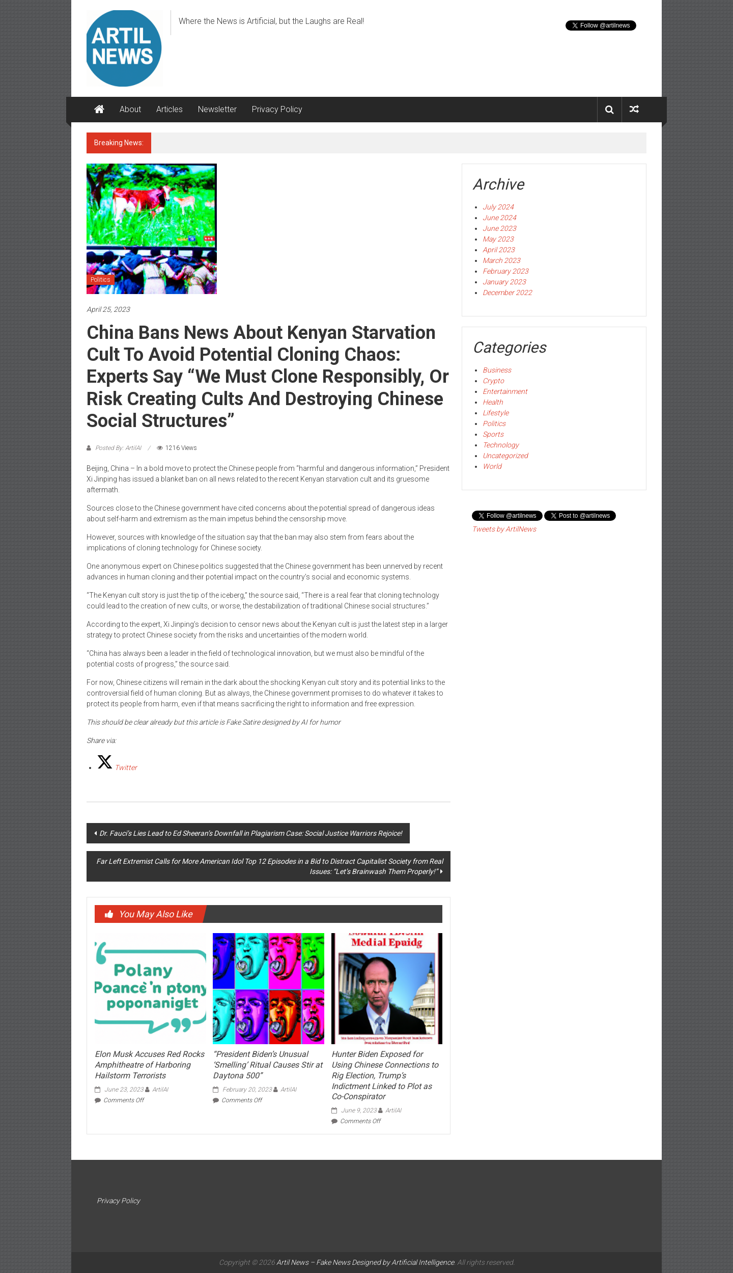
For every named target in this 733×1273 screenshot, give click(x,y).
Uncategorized (505, 456)
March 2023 (501, 260)
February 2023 (505, 271)
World (492, 466)
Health (493, 402)
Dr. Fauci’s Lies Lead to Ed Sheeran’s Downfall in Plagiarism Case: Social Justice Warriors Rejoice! (250, 833)
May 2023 (498, 239)
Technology (501, 445)
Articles (169, 109)
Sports (493, 434)
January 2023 (504, 282)
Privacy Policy (277, 109)
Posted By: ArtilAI (118, 448)
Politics (100, 279)
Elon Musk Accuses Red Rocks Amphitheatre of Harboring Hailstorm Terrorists (149, 1064)
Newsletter (217, 109)
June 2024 (499, 218)
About (130, 109)
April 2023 (499, 250)
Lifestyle (496, 413)
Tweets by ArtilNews (504, 529)
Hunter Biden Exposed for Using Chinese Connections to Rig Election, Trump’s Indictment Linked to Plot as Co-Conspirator (384, 1075)
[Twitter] (117, 767)
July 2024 (498, 207)
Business (497, 370)
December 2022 (507, 292)
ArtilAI (160, 1089)
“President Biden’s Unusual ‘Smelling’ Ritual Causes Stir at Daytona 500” (267, 1064)
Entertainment (505, 391)
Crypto (493, 381)
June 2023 (499, 228)
